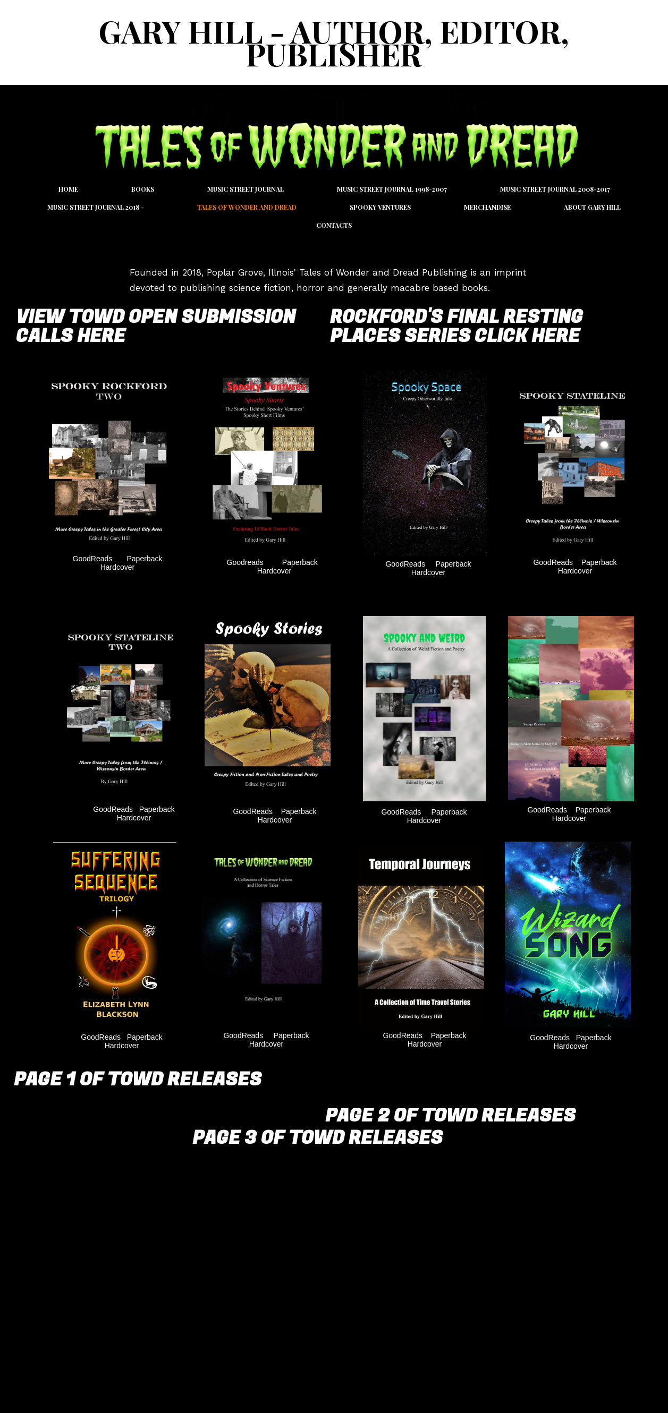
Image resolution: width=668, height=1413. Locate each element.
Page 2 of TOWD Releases (450, 1115)
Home (68, 189)
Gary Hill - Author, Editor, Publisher (334, 42)
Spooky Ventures (380, 207)
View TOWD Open (98, 317)
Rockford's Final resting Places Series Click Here (456, 326)
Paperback (145, 558)
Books (142, 189)
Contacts (334, 225)
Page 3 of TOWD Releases (317, 1138)
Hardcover (117, 567)
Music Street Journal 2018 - (95, 207)
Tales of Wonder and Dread (247, 207)
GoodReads (94, 558)
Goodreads (245, 562)
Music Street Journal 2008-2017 (555, 189)
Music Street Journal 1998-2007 (392, 189)
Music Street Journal (245, 189)
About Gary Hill (592, 207)
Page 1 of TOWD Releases (137, 1079)
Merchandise (487, 207)
